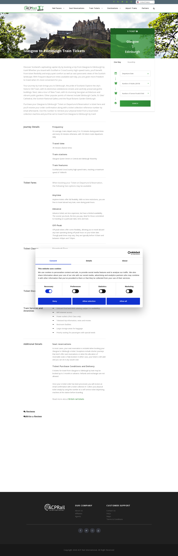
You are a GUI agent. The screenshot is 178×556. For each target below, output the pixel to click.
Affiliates (78, 513)
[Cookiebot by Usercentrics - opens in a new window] (129, 253)
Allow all (123, 301)
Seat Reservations (76, 8)
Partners (145, 8)
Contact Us (111, 510)
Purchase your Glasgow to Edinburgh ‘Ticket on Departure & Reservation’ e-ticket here (62, 104)
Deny (55, 301)
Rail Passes (57, 8)
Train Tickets (94, 8)
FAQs (108, 513)
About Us (79, 510)
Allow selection (89, 301)
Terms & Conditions (114, 519)
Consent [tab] (53, 261)
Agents (78, 516)
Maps (108, 516)
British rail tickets (76, 399)
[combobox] (145, 2)
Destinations (112, 8)
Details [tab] (89, 261)
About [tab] (124, 261)
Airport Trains (131, 8)
